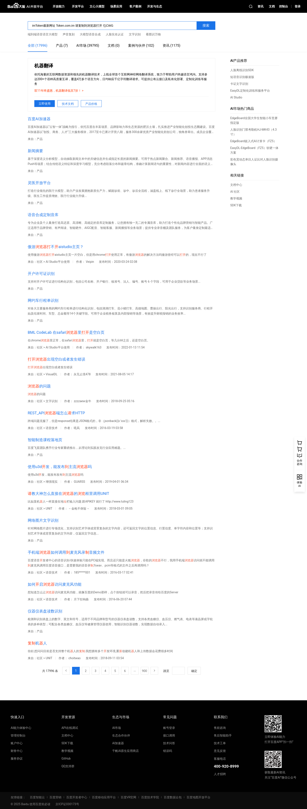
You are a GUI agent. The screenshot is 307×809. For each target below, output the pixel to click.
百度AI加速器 (39, 119)
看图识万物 (153, 34)
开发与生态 (154, 6)
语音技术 (52, 428)
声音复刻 (69, 34)
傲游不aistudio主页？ (56, 246)
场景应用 (116, 6)
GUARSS (80, 481)
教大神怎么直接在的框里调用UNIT (68, 493)
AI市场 (116, 728)
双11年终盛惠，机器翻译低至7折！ (58, 90)
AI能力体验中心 (21, 728)
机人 (37, 643)
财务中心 (17, 751)
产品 (40, 139)
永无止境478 (82, 374)
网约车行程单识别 (43, 300)
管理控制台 (18, 735)
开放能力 (59, 6)
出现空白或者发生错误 (56, 359)
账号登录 (169, 728)
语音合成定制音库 (43, 214)
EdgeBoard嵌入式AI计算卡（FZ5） (253, 141)
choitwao (74, 658)
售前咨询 (220, 728)
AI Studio (236, 97)
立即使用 (45, 103)
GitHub (66, 758)
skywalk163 (94, 347)
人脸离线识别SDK (242, 70)
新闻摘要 (35, 151)
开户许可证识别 (41, 273)
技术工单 (220, 743)
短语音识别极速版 (242, 77)
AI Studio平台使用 (58, 261)
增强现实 (52, 481)
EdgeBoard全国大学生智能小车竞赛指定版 (254, 120)
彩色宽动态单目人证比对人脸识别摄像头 (254, 162)
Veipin (90, 261)
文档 (272, 6)
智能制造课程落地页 (45, 440)
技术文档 (68, 103)
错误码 (167, 751)
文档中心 (236, 184)
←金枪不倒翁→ (79, 508)
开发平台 (78, 6)
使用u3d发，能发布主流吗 (60, 466)
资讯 (261, 6)
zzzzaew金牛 (83, 401)
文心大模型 (97, 6)
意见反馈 (220, 751)
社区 (40, 261)
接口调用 (169, 735)
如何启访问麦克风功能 (54, 584)
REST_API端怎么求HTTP (56, 413)
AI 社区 (235, 191)
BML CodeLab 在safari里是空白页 (66, 332)
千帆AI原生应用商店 (125, 751)
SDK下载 (236, 205)
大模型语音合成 (90, 34)
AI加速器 (118, 743)
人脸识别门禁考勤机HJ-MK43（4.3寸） (253, 132)
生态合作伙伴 (121, 735)
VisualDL (52, 374)
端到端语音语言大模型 (43, 34)
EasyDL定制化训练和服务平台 (250, 90)
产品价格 (91, 103)
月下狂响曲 (81, 599)
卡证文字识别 (239, 83)
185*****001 (82, 572)
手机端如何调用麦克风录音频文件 (66, 552)
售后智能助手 (223, 735)
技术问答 (169, 743)
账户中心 (17, 743)
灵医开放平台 (39, 183)
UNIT (49, 508)
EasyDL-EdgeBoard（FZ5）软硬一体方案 (254, 150)
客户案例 (135, 6)
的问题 (39, 386)
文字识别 (135, 34)
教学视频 (236, 198)
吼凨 (77, 428)
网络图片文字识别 (43, 520)
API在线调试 (69, 728)
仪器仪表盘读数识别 (45, 611)
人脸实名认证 (115, 34)
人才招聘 (220, 774)
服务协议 (17, 758)
